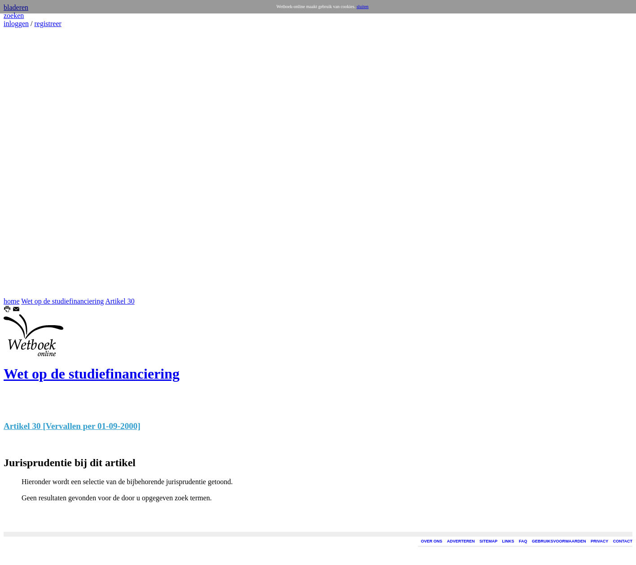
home (12, 301)
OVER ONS (432, 541)
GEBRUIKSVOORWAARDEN (559, 541)
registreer (47, 23)
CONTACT (622, 541)
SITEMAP (488, 541)
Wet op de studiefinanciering (62, 301)
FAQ (523, 541)
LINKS (508, 541)
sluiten (362, 6)
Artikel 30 (119, 301)
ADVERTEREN (461, 541)
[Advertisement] (30, 162)
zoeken (14, 15)
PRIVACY (599, 541)
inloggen (16, 23)
